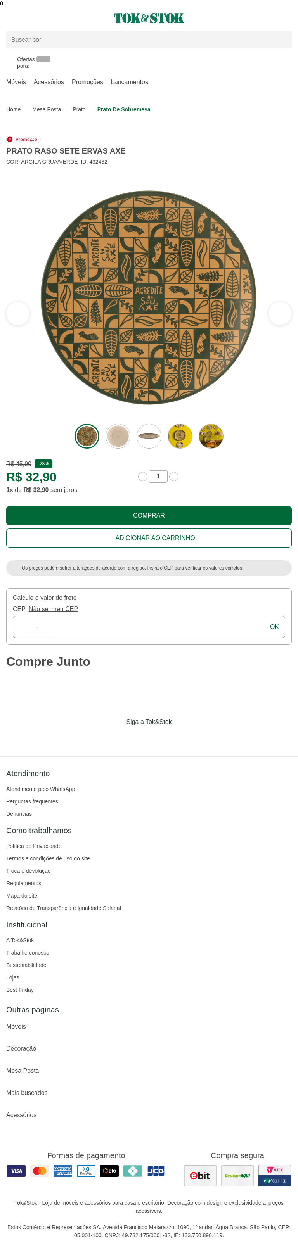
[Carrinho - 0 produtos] (287, 18)
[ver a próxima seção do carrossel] (17, 313)
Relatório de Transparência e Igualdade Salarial (63, 908)
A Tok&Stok (20, 940)
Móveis (16, 82)
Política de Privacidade (33, 846)
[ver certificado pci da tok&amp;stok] (274, 1175)
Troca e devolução (28, 871)
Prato (79, 109)
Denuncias (19, 814)
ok (274, 626)
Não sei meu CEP (53, 609)
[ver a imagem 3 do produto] (149, 436)
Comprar (149, 515)
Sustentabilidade (26, 965)
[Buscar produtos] (149, 39)
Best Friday (20, 990)
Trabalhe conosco (27, 953)
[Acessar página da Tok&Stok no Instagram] (138, 738)
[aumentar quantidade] (173, 476)
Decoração (149, 1048)
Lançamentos (129, 82)
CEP (19, 609)
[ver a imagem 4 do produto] (180, 436)
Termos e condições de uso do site (48, 858)
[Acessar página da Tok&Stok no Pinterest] (160, 738)
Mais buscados (149, 1093)
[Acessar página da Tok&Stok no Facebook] (116, 738)
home (13, 109)
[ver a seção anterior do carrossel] (280, 313)
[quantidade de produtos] (158, 476)
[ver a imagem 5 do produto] (211, 436)
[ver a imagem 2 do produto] (118, 436)
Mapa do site (21, 896)
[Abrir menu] (49, 18)
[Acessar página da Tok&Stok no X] (181, 738)
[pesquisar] (282, 39)
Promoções (87, 82)
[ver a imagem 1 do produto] (86, 436)
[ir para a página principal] (149, 18)
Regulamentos (23, 883)
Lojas (12, 977)
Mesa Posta (46, 109)
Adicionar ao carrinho (155, 538)
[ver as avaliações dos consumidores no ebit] (200, 1175)
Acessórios (49, 82)
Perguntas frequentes (32, 801)
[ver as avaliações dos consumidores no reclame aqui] (237, 1175)
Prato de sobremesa (124, 109)
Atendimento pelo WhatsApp (40, 789)
